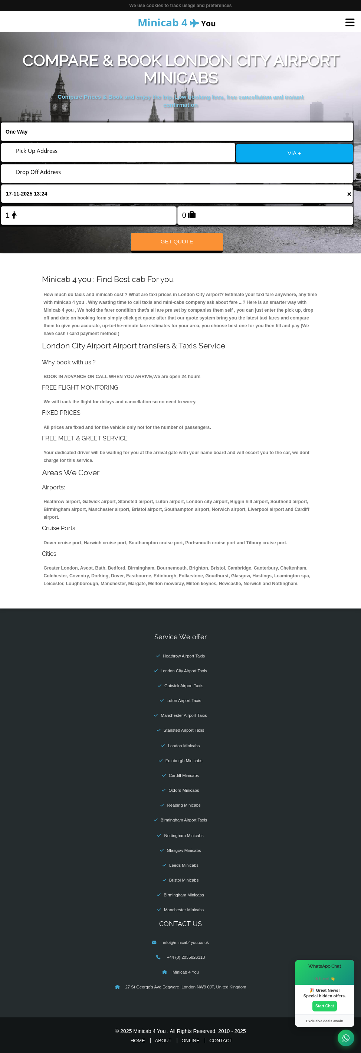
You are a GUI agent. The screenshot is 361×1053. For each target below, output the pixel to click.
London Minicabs (184, 746)
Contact (220, 1040)
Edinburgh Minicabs (184, 760)
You (177, 22)
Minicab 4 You (186, 972)
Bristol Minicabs (184, 880)
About (163, 1040)
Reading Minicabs (183, 805)
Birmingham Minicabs (184, 895)
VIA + (294, 153)
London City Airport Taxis (184, 671)
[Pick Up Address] (118, 150)
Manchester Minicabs (184, 910)
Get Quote (177, 241)
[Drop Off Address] (177, 171)
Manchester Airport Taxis (184, 715)
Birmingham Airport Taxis (184, 820)
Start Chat (324, 1006)
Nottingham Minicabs (184, 835)
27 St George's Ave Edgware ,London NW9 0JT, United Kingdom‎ (185, 987)
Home (138, 1040)
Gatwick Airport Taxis (183, 685)
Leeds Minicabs (183, 865)
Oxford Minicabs (184, 790)
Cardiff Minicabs (184, 775)
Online (190, 1040)
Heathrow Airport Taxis (184, 656)
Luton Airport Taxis (184, 700)
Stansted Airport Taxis (184, 730)
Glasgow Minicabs (184, 850)
